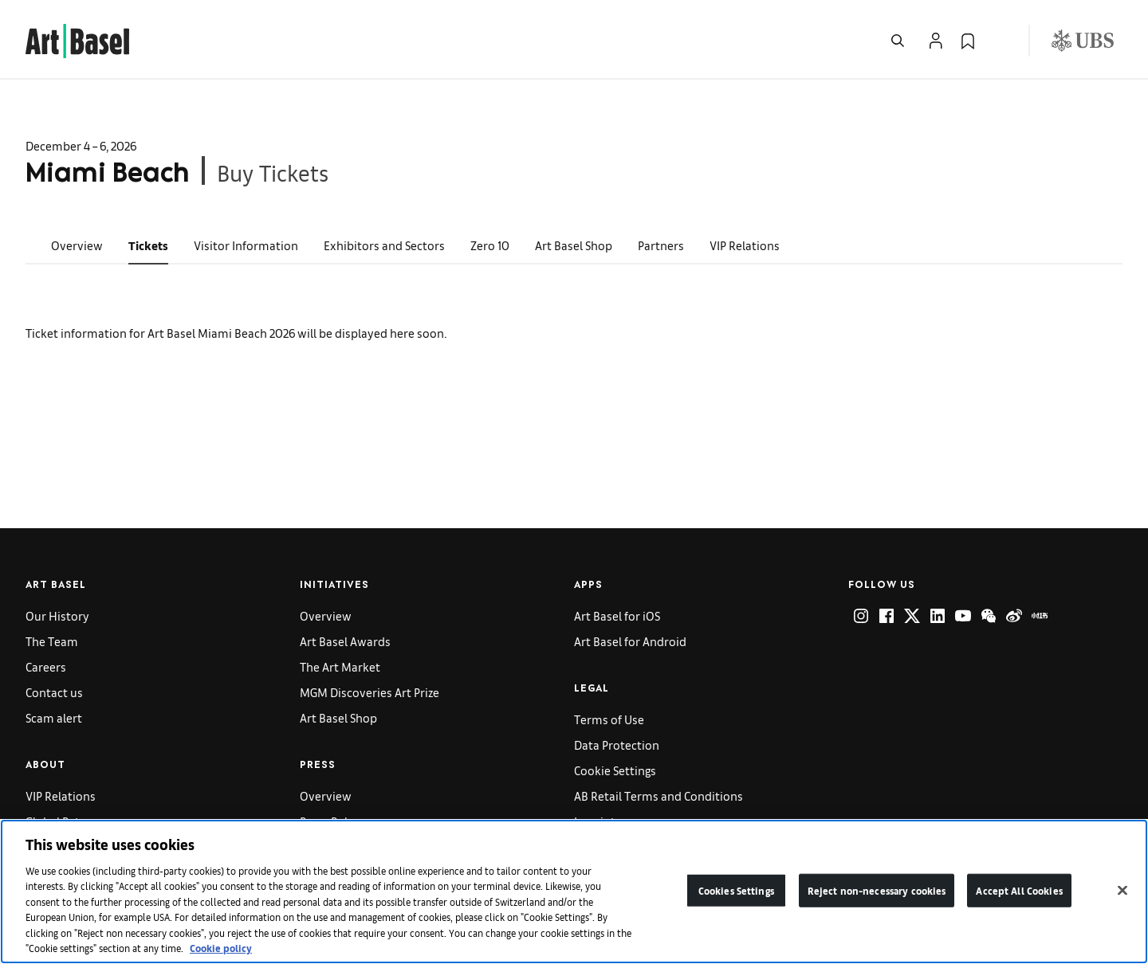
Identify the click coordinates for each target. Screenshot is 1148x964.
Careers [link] (46, 666)
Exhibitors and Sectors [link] (384, 245)
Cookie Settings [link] (615, 770)
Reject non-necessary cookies (877, 890)
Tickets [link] (148, 245)
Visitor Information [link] (246, 245)
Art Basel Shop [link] (573, 245)
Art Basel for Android (630, 641)
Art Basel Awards (345, 641)
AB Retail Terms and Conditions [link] (658, 795)
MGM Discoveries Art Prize (369, 691)
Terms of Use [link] (609, 719)
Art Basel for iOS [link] (617, 615)
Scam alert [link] (54, 717)
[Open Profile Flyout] (936, 41)
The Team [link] (52, 641)
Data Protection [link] (616, 744)
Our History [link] (57, 615)
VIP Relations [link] (745, 245)
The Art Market (340, 666)
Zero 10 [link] (489, 245)
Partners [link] (661, 245)
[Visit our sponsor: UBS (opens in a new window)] (1082, 40)
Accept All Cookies (1019, 890)
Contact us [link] (54, 691)
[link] (77, 38)
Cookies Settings (736, 890)
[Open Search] (898, 41)
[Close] (1122, 889)
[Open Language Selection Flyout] (1000, 41)
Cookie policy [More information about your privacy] (221, 948)
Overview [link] (77, 245)
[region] (574, 891)
